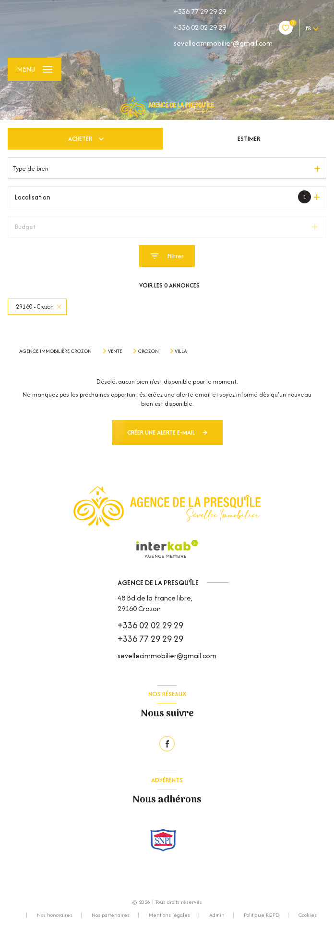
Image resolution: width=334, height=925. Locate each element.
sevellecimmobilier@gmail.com (223, 43)
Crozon (148, 351)
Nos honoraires (54, 915)
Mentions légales (169, 915)
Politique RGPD (261, 915)
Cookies (307, 915)
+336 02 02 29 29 (200, 27)
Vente (115, 351)
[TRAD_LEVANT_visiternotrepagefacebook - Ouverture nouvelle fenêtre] (167, 743)
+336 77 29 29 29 (200, 11)
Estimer (249, 138)
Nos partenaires (111, 915)
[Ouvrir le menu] (34, 69)
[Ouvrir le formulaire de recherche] (167, 256)
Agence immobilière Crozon (55, 351)
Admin (217, 915)
